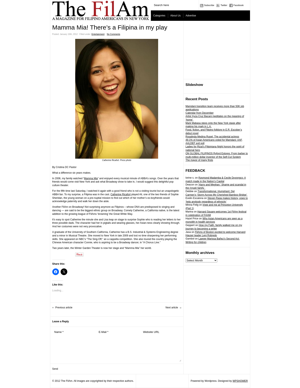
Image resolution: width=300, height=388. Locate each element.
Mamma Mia (91, 178)
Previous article (63, 307)
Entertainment (97, 34)
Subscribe (209, 5)
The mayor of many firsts (199, 160)
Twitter (223, 5)
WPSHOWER (240, 380)
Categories (159, 15)
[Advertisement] (217, 50)
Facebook (239, 5)
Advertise (191, 15)
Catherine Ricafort (120, 194)
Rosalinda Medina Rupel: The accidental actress (212, 136)
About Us (175, 15)
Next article (171, 307)
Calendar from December (200, 112)
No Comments (113, 34)
